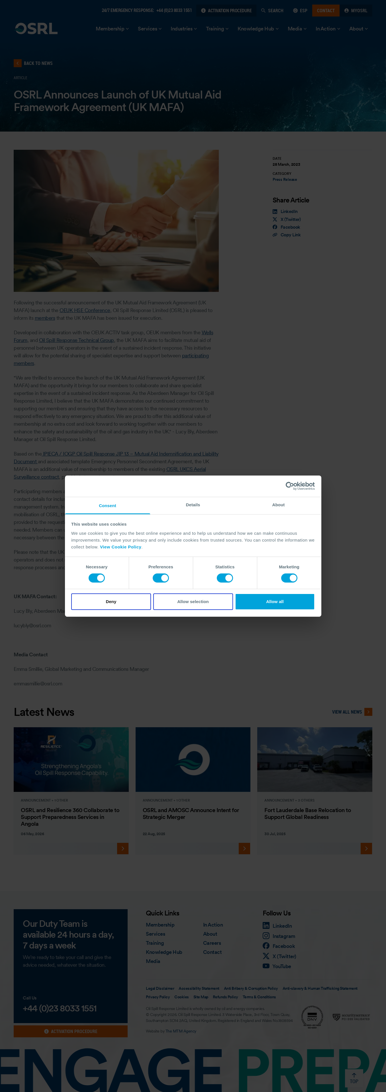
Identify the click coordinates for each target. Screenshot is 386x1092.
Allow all (275, 601)
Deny (111, 601)
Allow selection (193, 601)
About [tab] (278, 504)
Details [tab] (193, 504)
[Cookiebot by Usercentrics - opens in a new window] (290, 486)
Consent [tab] (107, 505)
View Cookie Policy (120, 546)
